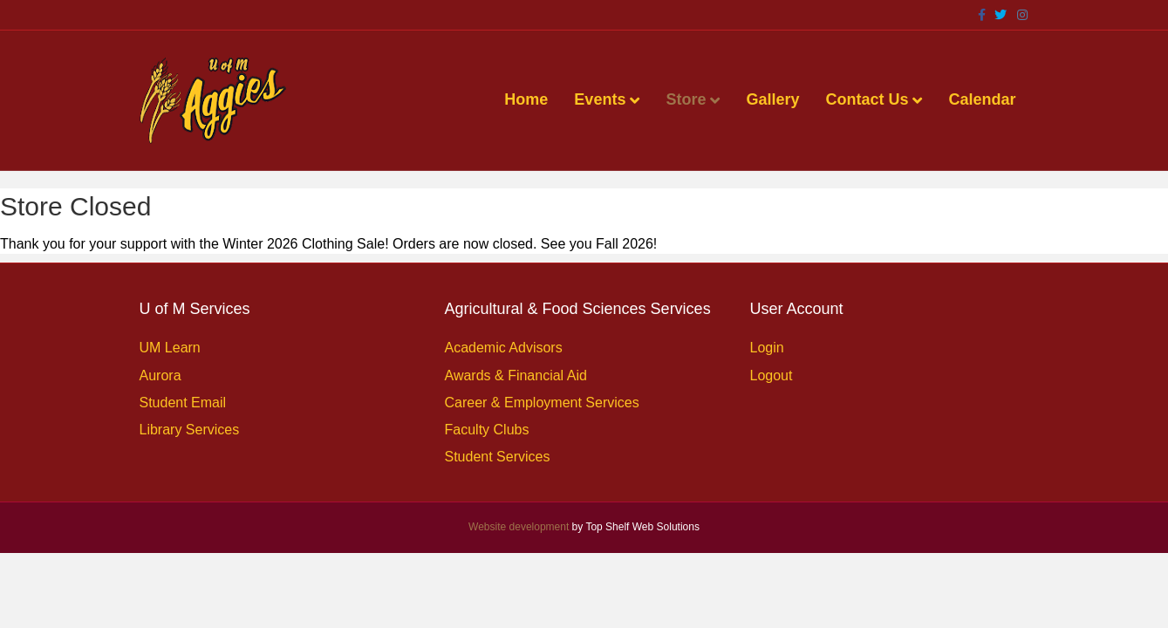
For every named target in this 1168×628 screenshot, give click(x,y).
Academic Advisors (504, 347)
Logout (771, 375)
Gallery (772, 99)
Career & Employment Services (542, 402)
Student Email (183, 402)
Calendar (981, 99)
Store (686, 99)
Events (599, 99)
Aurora (160, 375)
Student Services (497, 456)
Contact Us (866, 99)
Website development (518, 527)
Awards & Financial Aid (516, 375)
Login (767, 347)
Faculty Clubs (487, 429)
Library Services (190, 429)
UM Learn (170, 347)
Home (526, 99)
